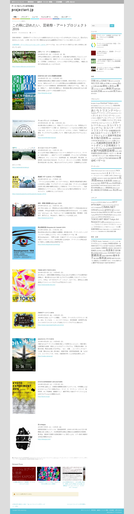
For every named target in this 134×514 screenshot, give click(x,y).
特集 (15, 17)
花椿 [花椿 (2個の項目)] (114, 231)
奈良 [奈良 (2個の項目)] (104, 83)
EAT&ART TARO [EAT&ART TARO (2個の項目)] (101, 170)
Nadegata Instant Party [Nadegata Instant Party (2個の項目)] (96, 173)
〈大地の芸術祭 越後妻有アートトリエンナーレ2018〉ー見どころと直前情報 (109, 60)
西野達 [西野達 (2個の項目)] (114, 188)
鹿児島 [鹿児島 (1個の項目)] (94, 93)
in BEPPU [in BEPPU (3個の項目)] (115, 103)
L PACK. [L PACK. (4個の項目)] (117, 170)
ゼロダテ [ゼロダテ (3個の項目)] (104, 125)
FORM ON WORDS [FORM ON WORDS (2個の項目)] (109, 170)
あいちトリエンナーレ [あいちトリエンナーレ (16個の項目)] (105, 110)
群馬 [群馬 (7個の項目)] (96, 91)
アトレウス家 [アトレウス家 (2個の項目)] (94, 120)
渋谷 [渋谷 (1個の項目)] (100, 89)
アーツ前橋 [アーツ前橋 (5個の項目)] (102, 120)
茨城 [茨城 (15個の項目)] (100, 91)
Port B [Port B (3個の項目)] (104, 173)
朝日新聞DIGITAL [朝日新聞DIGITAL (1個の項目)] (102, 231)
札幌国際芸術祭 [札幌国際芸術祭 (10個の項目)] (104, 142)
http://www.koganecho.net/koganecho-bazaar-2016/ (29, 194)
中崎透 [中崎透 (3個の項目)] (94, 178)
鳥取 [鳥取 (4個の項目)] (119, 91)
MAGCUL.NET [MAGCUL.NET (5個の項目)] (108, 212)
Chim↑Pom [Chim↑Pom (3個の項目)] (94, 171)
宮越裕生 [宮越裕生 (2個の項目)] (98, 248)
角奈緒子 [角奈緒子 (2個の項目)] (102, 263)
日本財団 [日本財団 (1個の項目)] (115, 229)
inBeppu (16, 458)
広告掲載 (59, 2)
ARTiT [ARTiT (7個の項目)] (114, 202)
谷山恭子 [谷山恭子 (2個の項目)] (118, 188)
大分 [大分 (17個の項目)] (97, 83)
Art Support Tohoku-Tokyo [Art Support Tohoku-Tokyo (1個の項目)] (107, 205)
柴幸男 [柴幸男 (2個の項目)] (101, 185)
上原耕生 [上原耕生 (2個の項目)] (111, 175)
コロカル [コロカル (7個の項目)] (97, 226)
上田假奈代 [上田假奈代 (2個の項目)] (115, 175)
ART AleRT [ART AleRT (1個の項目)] (109, 202)
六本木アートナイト (79, 458)
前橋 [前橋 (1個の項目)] (100, 81)
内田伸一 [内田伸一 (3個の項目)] (116, 243)
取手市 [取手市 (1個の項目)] (112, 81)
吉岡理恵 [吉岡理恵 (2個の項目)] (118, 246)
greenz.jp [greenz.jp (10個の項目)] (109, 209)
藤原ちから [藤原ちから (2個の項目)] (102, 188)
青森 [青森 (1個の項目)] (109, 91)
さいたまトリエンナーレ (47, 458)
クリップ (24, 17)
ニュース (35, 17)
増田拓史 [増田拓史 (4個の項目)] (100, 181)
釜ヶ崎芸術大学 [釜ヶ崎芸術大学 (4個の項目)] (111, 156)
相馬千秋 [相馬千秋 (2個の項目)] (114, 258)
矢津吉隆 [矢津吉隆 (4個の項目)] (96, 188)
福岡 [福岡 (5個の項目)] (115, 89)
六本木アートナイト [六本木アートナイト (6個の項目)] (103, 133)
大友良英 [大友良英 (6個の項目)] (108, 180)
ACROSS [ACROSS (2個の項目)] (99, 202)
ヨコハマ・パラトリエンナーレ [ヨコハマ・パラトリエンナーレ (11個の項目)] (106, 129)
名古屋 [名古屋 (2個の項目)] (118, 81)
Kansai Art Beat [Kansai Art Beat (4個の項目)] (97, 212)
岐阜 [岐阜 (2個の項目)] (116, 83)
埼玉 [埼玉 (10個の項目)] (93, 83)
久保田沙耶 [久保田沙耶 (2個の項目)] (99, 178)
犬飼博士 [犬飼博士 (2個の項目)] (114, 185)
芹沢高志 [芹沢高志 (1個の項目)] (114, 260)
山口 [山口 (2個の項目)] (110, 83)
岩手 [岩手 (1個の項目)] (92, 86)
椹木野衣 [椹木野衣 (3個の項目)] (109, 256)
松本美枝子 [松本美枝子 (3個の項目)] (96, 185)
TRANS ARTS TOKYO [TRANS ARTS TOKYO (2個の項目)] (115, 108)
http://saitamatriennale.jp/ (20, 167)
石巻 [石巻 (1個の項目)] (105, 89)
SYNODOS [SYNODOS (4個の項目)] (106, 217)
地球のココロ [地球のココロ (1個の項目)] (109, 229)
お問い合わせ (70, 2)
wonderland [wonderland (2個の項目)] (107, 222)
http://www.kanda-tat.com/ (46, 285)
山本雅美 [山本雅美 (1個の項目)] (104, 250)
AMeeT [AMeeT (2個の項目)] (105, 202)
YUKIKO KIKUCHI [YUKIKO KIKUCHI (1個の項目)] (115, 222)
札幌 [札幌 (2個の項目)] (115, 86)
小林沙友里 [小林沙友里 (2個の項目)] (116, 248)
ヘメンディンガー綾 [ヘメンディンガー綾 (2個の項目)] (114, 241)
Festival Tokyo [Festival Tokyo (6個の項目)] (106, 103)
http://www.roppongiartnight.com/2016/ (51, 325)
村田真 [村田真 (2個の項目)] (101, 253)
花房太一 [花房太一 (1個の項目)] (110, 260)
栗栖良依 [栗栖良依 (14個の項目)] (96, 255)
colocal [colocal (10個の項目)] (94, 209)
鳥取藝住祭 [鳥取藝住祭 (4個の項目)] (115, 158)
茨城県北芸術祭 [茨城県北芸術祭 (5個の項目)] (97, 153)
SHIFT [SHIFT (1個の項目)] (96, 217)
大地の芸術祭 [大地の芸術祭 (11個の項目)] (101, 138)
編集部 (15, 32)
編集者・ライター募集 (44, 2)
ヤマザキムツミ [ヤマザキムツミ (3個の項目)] (96, 243)
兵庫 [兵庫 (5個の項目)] (96, 81)
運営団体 (31, 2)
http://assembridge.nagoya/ (47, 137)
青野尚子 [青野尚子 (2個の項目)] (112, 263)
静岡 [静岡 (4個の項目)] (111, 91)
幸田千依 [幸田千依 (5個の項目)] (104, 183)
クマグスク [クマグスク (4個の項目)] (110, 120)
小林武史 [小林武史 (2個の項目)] (110, 248)
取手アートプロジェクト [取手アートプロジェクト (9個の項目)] (106, 134)
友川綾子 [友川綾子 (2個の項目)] (106, 246)
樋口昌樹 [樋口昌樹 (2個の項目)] (96, 258)
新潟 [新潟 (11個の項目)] (111, 86)
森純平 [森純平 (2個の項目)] (104, 256)
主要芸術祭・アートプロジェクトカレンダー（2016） (29, 44)
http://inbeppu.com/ (44, 439)
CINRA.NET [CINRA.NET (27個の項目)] (108, 207)
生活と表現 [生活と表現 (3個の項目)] (118, 151)
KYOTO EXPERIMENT (24, 458)
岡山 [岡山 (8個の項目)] (119, 83)
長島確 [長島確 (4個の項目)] (105, 190)
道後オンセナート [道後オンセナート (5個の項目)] (110, 153)
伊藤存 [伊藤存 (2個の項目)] (108, 178)
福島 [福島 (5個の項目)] (118, 89)
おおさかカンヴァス (35, 458)
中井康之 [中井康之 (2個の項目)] (105, 243)
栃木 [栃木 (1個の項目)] (95, 89)
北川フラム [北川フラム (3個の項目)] (99, 246)
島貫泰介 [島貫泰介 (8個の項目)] (110, 250)
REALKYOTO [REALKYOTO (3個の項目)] (99, 215)
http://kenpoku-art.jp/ (45, 93)
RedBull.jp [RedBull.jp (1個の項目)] (114, 215)
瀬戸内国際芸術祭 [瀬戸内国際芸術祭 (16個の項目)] (104, 150)
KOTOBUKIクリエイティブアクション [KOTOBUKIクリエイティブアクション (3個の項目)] (102, 106)
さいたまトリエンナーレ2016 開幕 (76, 504)
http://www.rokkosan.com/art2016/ (23, 66)
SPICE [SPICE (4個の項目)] (100, 217)
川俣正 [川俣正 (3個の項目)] (99, 183)
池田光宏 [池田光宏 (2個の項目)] (110, 185)
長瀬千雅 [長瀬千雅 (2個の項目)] (107, 263)
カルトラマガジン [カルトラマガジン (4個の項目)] (110, 224)
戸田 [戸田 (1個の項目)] (108, 86)
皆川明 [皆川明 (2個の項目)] (118, 185)
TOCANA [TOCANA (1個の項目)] (112, 217)
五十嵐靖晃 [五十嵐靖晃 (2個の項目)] (104, 178)
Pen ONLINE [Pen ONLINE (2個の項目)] (117, 212)
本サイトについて (18, 2)
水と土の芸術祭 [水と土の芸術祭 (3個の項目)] (107, 148)
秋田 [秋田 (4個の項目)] (92, 91)
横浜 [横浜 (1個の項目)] (97, 89)
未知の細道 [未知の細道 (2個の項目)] (110, 231)
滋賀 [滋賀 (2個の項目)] (102, 89)
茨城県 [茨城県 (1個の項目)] (103, 91)
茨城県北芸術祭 (31, 459)
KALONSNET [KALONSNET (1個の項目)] (117, 210)
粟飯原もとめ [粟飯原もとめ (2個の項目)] (98, 260)
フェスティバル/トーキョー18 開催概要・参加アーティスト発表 (108, 68)
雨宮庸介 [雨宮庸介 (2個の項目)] (110, 190)
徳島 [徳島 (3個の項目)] (98, 86)
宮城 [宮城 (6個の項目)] (107, 83)
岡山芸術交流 (23, 459)
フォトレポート (46, 17)
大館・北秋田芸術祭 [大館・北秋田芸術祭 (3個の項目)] (114, 138)
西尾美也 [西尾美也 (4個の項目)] (109, 188)
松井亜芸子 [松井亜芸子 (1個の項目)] (105, 253)
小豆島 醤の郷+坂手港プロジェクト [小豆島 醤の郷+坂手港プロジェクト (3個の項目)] (101, 141)
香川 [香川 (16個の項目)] (115, 91)
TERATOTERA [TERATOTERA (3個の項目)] (106, 108)
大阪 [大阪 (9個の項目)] (101, 83)
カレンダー (64, 17)
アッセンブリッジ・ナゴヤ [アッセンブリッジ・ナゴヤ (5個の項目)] (111, 118)
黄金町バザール (39, 459)
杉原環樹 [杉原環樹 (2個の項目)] (95, 253)
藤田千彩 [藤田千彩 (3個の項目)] (96, 263)
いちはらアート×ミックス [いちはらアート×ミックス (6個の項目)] (106, 111)
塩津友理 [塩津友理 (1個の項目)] (93, 248)
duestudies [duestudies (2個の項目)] (101, 210)
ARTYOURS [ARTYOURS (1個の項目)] (116, 205)
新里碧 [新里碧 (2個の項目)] (110, 183)
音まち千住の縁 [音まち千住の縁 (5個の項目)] (105, 158)
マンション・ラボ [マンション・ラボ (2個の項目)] (113, 227)
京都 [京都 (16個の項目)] (93, 80)
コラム (56, 17)
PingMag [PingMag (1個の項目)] (93, 215)
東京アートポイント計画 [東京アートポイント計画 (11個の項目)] (105, 144)
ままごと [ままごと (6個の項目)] (110, 172)
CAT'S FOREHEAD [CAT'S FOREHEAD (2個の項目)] (96, 207)
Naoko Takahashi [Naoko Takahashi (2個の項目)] (103, 241)
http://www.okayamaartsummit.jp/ (49, 244)
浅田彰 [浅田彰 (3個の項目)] (109, 258)
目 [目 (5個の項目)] (92, 187)
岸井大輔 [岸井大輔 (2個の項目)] (94, 183)
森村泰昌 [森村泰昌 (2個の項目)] (106, 185)
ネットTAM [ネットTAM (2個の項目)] (104, 227)
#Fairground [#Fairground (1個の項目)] (94, 202)
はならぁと (56, 458)
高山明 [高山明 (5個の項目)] (115, 190)
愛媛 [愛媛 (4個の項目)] (101, 86)
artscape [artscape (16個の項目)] (96, 204)
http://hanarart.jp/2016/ (45, 218)
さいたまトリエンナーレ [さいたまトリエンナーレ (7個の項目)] (104, 115)
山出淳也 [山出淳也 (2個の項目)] (98, 250)
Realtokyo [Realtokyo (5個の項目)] (108, 214)
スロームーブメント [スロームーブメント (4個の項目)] (105, 123)
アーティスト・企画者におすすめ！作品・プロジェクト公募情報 (108, 36)
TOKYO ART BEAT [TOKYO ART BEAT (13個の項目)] (100, 219)
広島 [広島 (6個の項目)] (95, 86)
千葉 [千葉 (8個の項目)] (108, 81)
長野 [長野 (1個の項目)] (107, 91)
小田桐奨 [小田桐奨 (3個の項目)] (114, 181)
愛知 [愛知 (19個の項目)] (105, 85)
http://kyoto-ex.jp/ (44, 396)
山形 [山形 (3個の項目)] (113, 83)
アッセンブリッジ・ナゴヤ (66, 458)
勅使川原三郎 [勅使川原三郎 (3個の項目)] (115, 178)
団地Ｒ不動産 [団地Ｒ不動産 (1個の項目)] (103, 229)
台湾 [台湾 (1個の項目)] (115, 81)
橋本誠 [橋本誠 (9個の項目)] (102, 257)
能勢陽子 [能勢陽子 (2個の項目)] (104, 260)
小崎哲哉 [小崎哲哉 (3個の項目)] (104, 248)
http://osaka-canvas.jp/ (45, 356)
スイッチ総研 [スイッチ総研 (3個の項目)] (104, 175)
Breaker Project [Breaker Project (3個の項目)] (95, 103)
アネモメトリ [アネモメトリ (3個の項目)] (98, 224)
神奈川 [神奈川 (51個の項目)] (110, 88)
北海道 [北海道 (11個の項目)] (104, 80)
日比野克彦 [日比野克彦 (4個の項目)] (116, 183)
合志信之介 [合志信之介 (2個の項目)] (112, 246)
